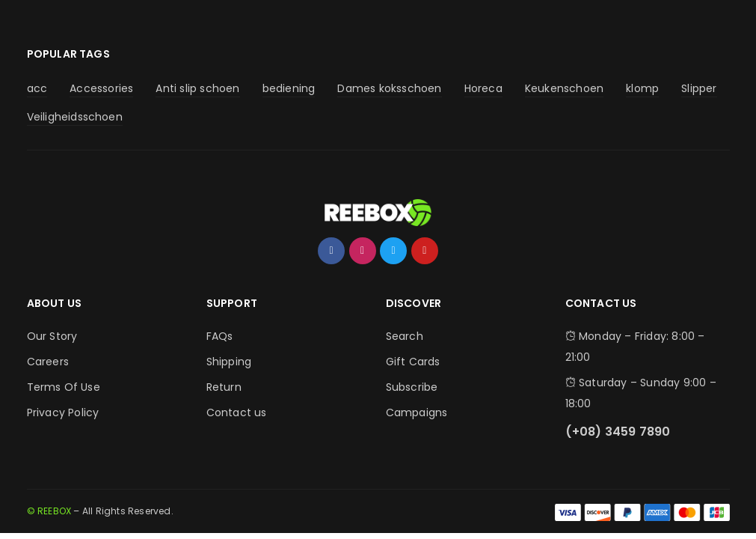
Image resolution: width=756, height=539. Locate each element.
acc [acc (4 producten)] (37, 88)
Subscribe (412, 387)
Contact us (236, 412)
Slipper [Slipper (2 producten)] (698, 88)
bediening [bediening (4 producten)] (289, 88)
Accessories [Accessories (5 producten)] (101, 88)
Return (224, 387)
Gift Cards (413, 361)
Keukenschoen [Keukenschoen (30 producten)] (564, 88)
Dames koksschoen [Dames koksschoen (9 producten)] (389, 88)
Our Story (52, 336)
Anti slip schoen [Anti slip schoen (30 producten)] (197, 88)
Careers (48, 361)
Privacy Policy (63, 412)
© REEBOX (49, 511)
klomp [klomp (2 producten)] (642, 88)
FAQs (219, 336)
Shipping (229, 361)
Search (404, 336)
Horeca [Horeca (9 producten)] (483, 88)
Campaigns (417, 412)
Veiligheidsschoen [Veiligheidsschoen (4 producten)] (75, 116)
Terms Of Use (63, 387)
